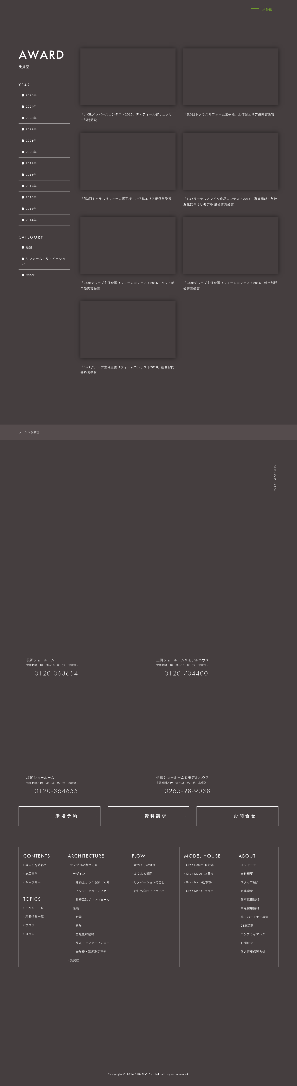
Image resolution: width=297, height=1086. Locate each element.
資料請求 (148, 816)
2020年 (31, 152)
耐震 (79, 917)
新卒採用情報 (252, 899)
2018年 (31, 174)
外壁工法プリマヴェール (93, 899)
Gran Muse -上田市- (200, 873)
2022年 (31, 129)
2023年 (31, 118)
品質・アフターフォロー (93, 943)
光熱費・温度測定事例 (91, 951)
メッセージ (248, 865)
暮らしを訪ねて (36, 865)
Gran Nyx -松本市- (199, 882)
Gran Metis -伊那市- (200, 891)
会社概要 (249, 873)
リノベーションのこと (149, 882)
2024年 (31, 106)
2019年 (31, 163)
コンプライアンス (255, 934)
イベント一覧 (34, 908)
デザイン (79, 873)
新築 (29, 247)
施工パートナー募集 (256, 917)
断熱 (79, 925)
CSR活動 (249, 925)
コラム (30, 933)
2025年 (31, 95)
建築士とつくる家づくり (93, 882)
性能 (76, 908)
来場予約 (59, 816)
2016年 (31, 197)
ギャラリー (33, 882)
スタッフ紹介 (250, 882)
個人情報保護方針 (255, 951)
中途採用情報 (252, 908)
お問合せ (237, 816)
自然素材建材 (85, 934)
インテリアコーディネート (94, 891)
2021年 (31, 140)
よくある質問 (143, 873)
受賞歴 (74, 960)
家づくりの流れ (145, 865)
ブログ (30, 925)
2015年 (31, 208)
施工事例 (31, 873)
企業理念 (249, 891)
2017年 (31, 186)
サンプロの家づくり (84, 865)
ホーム (23, 432)
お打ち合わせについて (149, 891)
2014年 (31, 220)
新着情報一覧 (34, 916)
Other (30, 275)
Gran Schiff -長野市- (200, 865)
